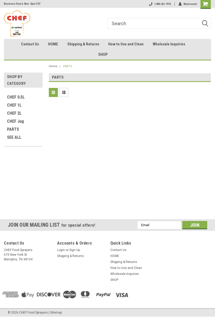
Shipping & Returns (83, 44)
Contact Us (30, 44)
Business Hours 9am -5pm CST (22, 3)
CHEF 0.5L (16, 97)
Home (53, 66)
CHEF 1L (14, 105)
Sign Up (74, 250)
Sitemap (56, 312)
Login (61, 250)
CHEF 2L (14, 113)
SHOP (103, 54)
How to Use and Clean (126, 44)
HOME (53, 44)
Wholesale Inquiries (169, 44)
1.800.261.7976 (160, 4)
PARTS (13, 129)
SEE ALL (14, 137)
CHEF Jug (15, 121)
